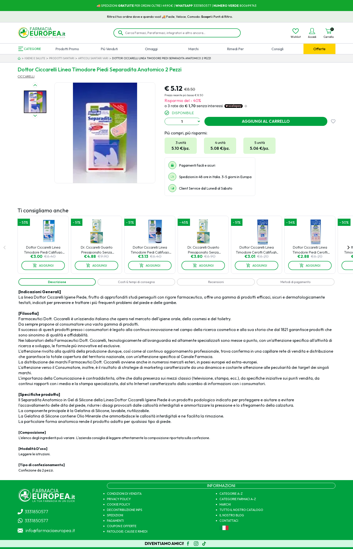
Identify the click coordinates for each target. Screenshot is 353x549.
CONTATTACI (228, 521)
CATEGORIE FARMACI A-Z (237, 499)
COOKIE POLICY (118, 504)
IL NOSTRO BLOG (231, 515)
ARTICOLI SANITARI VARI (93, 58)
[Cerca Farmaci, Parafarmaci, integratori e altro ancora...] (180, 33)
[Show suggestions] (198, 121)
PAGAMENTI (115, 521)
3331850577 (202, 6)
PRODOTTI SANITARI (61, 58)
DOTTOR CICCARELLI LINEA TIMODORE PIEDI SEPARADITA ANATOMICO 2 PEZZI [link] (161, 58)
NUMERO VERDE (226, 6)
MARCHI (225, 504)
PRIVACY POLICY (119, 499)
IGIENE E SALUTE (35, 58)
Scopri (213, 17)
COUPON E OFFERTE (121, 526)
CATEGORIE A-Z (231, 494)
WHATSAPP (184, 6)
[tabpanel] (176, 381)
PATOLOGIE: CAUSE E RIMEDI (127, 531)
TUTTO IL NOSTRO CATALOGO (241, 510)
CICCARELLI (26, 77)
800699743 (247, 6)
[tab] (56, 282)
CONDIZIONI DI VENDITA (124, 494)
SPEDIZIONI (115, 515)
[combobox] (182, 121)
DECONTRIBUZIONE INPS (124, 510)
